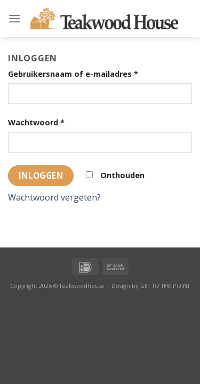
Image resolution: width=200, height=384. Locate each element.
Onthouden (115, 175)
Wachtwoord (36, 122)
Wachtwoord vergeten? (54, 197)
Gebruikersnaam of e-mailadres (73, 74)
